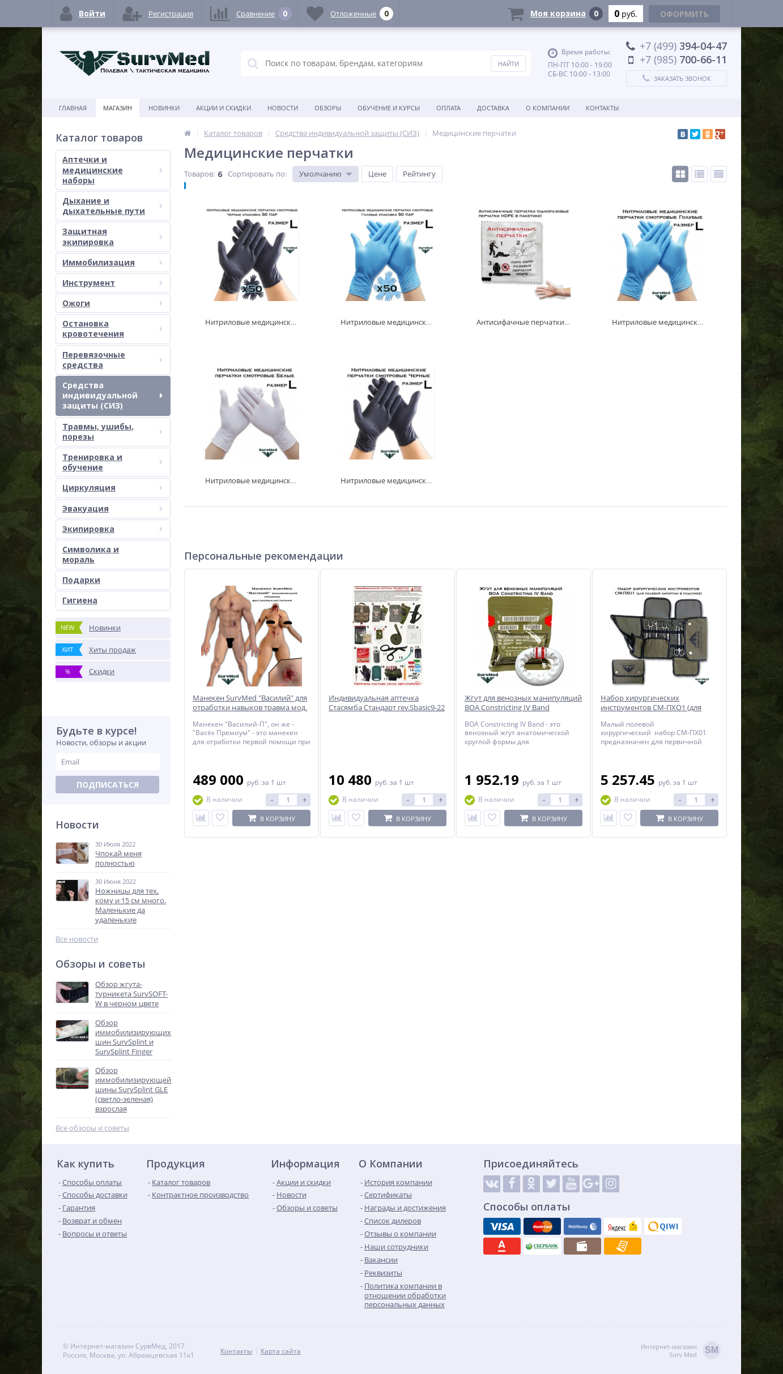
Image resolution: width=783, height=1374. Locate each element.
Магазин (117, 108)
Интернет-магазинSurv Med (681, 1351)
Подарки (81, 579)
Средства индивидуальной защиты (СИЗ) (112, 395)
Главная (73, 108)
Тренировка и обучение (112, 462)
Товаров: (199, 174)
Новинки (164, 108)
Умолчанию (320, 174)
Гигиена (79, 600)
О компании (547, 108)
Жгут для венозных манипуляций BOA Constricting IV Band (523, 702)
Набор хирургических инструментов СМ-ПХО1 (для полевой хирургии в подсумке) (655, 707)
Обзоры (327, 108)
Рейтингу (419, 174)
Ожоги (112, 303)
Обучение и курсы (389, 108)
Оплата (448, 108)
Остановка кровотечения (112, 328)
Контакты (602, 108)
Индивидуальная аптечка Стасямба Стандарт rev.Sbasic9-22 (387, 702)
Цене (377, 174)
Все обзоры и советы (92, 1128)
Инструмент (112, 282)
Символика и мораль (90, 554)
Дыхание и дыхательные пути (112, 205)
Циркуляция (112, 487)
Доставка (493, 108)
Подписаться (107, 784)
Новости (282, 108)
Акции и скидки (223, 108)
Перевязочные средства (112, 359)
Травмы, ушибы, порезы (112, 431)
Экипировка (112, 528)
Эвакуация (112, 508)
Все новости (77, 939)
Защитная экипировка (112, 236)
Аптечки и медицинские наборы (112, 169)
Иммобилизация (112, 262)
